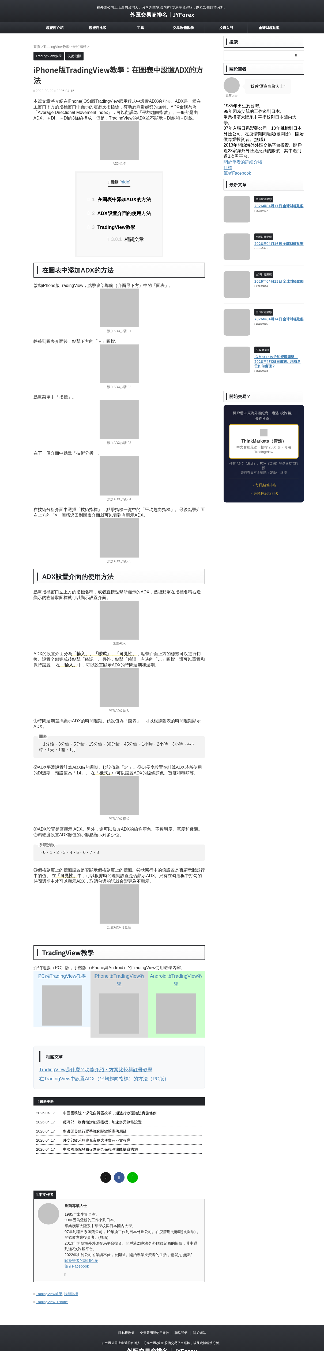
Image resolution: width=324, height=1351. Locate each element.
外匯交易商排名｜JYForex (162, 14)
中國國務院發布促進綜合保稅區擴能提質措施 (100, 1134)
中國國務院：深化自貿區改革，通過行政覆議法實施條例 (110, 1098)
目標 (228, 167)
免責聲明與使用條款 (154, 1316)
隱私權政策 (126, 1316)
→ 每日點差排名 (263, 485)
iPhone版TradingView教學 (119, 971)
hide (125, 182)
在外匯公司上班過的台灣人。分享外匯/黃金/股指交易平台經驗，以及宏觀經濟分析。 (162, 1326)
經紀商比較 (97, 27)
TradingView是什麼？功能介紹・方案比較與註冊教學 (86, 1056)
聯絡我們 (181, 1316)
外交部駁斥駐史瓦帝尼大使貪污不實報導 (96, 1125)
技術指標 (71, 1278)
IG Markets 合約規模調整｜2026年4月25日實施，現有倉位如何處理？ (277, 361)
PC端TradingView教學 (62, 971)
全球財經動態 (269, 27)
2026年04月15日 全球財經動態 (279, 281)
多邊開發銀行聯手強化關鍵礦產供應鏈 (95, 1116)
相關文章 (128, 235)
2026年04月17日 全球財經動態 (279, 205)
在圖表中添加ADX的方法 (121, 198)
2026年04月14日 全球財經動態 (279, 318)
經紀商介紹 (54, 27)
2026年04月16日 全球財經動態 (279, 243)
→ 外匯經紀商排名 (263, 494)
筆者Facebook (77, 1251)
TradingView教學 (114, 224)
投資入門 (226, 27)
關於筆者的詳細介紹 (81, 1245)
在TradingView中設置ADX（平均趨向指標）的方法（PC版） (93, 1064)
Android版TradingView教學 (176, 971)
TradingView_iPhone (52, 1286)
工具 (140, 27)
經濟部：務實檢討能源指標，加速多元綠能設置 (102, 1107)
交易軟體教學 (183, 27)
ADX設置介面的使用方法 (121, 211)
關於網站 (199, 1316)
